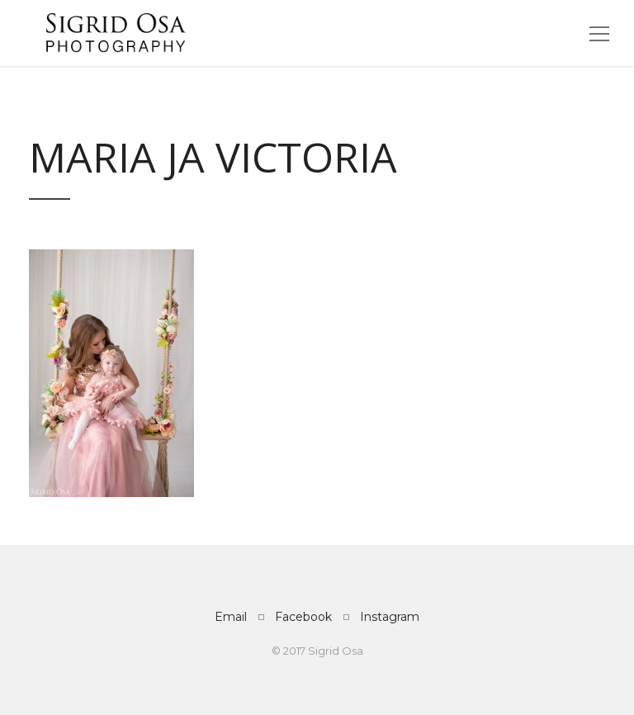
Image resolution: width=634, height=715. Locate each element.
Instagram (389, 616)
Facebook (303, 616)
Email (231, 616)
